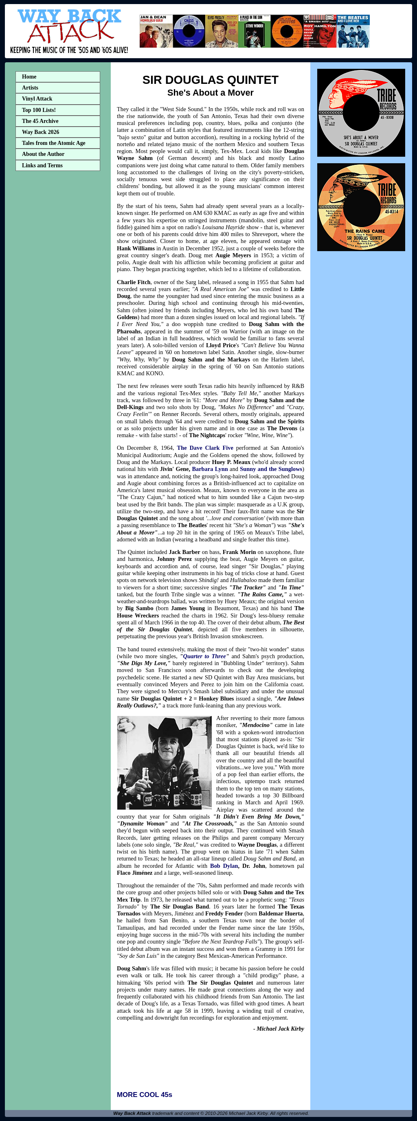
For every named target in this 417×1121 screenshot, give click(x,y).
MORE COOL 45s (144, 1095)
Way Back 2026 (40, 132)
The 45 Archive (40, 121)
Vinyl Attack (37, 99)
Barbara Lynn (210, 469)
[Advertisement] (57, 302)
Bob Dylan (224, 866)
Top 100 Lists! (39, 110)
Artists (30, 88)
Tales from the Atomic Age (54, 143)
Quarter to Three (204, 656)
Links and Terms (42, 165)
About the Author (43, 154)
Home (29, 77)
